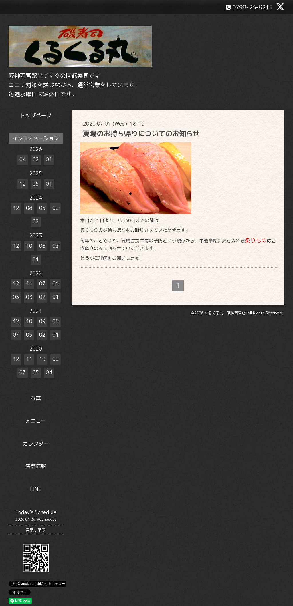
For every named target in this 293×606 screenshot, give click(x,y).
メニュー (35, 420)
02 (36, 159)
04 (22, 159)
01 (49, 159)
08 (29, 208)
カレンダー (36, 443)
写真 (36, 398)
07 (42, 283)
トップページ (35, 115)
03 (55, 208)
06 (55, 283)
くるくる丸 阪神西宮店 (225, 312)
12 (22, 183)
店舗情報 (35, 466)
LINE (35, 489)
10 (29, 245)
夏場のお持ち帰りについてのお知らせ (141, 133)
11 (29, 283)
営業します (36, 530)
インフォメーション (36, 138)
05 (36, 183)
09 (42, 321)
